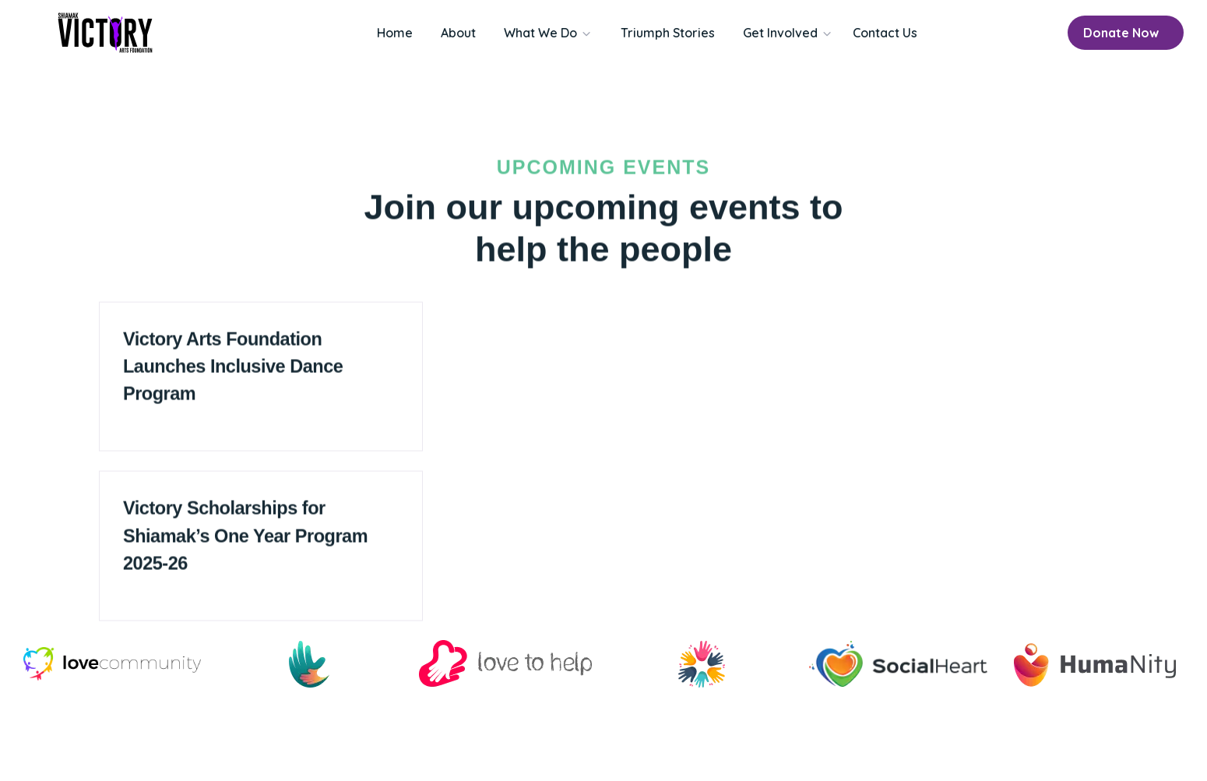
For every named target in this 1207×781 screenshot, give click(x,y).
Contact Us (885, 32)
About (458, 32)
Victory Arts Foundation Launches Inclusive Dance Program (233, 379)
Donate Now (1121, 32)
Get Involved (780, 32)
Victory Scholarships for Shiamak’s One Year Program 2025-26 (245, 549)
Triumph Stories (668, 32)
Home (395, 32)
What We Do (540, 32)
